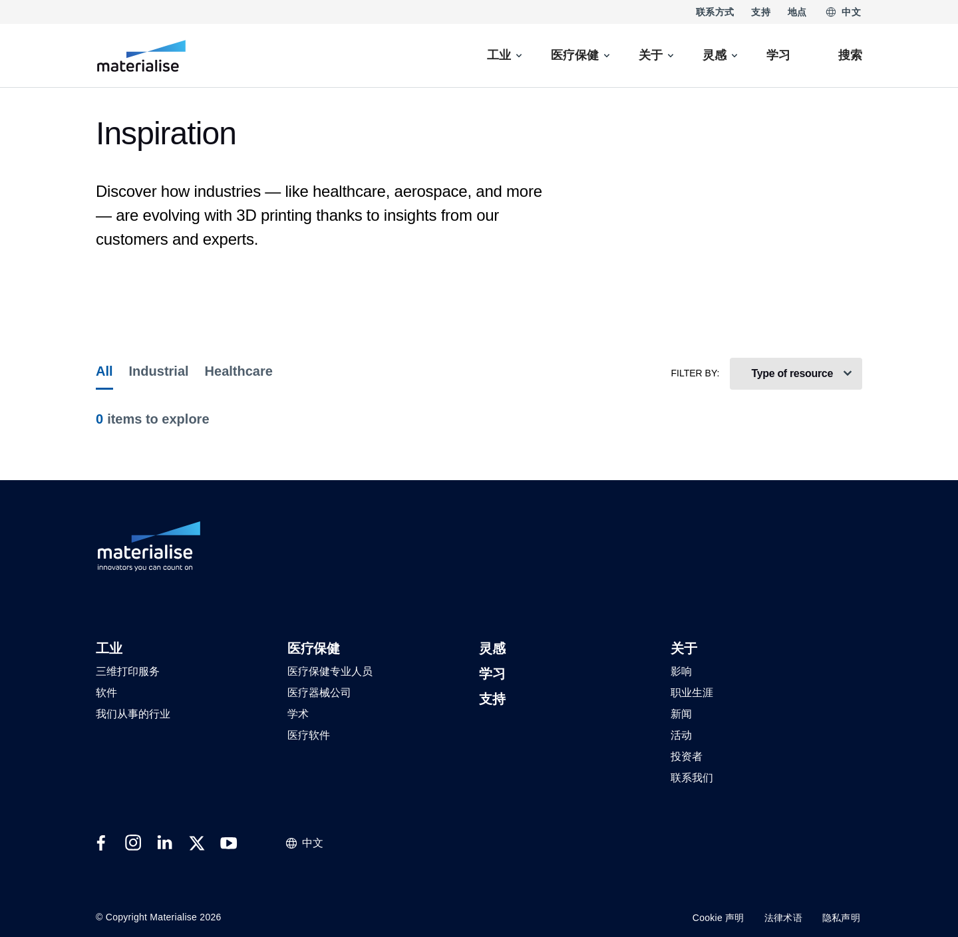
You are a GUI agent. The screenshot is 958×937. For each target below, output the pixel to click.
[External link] (101, 843)
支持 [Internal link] (760, 12)
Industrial (159, 371)
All (104, 371)
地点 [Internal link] (797, 12)
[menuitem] (505, 56)
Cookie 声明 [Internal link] (718, 917)
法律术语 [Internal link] (783, 917)
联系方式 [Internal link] (715, 12)
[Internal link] (141, 56)
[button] (109, 649)
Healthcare (239, 371)
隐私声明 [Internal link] (841, 917)
